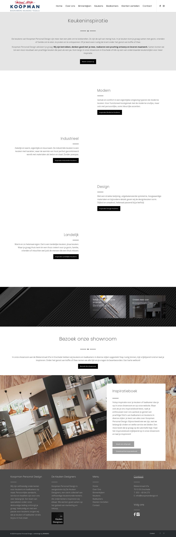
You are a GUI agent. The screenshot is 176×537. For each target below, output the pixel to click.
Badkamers (98, 499)
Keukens (96, 495)
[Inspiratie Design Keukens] (108, 208)
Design (103, 186)
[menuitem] (59, 6)
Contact (96, 505)
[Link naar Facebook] (160, 6)
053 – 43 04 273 (143, 492)
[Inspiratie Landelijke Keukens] (66, 256)
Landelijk (71, 234)
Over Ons (97, 489)
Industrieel (70, 138)
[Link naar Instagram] (164, 6)
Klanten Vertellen (100, 502)
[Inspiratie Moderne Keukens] (109, 112)
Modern (104, 90)
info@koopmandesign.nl (147, 495)
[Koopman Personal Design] (24, 6)
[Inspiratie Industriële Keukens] (66, 160)
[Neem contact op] (88, 61)
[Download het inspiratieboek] (126, 451)
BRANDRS (46, 533)
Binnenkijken (99, 492)
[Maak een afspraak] (123, 444)
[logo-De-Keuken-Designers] (57, 518)
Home (95, 486)
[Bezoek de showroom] (88, 366)
